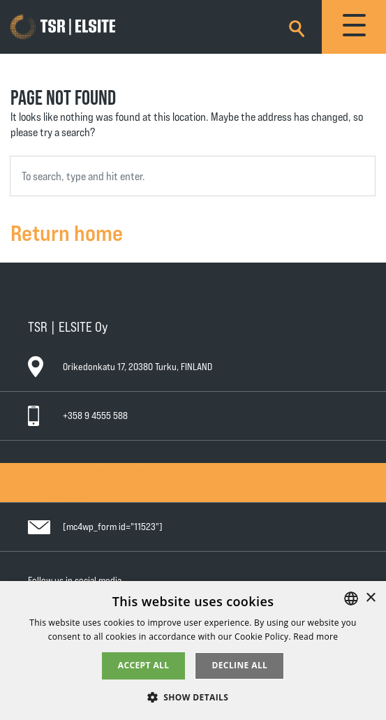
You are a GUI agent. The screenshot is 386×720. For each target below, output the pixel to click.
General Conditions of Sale (89, 469)
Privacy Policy (65, 495)
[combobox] (193, 176)
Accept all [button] (144, 665)
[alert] (193, 650)
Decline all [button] (239, 665)
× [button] (370, 598)
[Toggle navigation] (354, 27)
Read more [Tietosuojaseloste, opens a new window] (315, 636)
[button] (193, 696)
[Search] (296, 26)
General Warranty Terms (85, 481)
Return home (66, 232)
